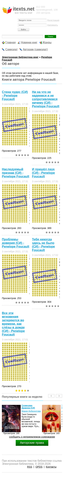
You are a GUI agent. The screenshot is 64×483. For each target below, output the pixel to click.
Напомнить (52, 25)
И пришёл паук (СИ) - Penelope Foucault (43, 173)
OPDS (38, 466)
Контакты (51, 466)
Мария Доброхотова (31, 411)
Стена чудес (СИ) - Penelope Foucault (15, 95)
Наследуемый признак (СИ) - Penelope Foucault (15, 173)
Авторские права (32, 442)
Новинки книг (29, 42)
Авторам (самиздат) (35, 49)
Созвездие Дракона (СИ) (28, 406)
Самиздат (11, 49)
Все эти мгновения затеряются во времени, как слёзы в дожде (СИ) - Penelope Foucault (13, 323)
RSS (29, 466)
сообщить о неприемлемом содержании (32, 436)
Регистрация (53, 20)
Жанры (47, 42)
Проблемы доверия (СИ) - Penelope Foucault (15, 243)
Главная (10, 42)
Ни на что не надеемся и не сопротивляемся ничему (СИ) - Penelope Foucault (45, 99)
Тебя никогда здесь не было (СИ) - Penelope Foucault (43, 245)
